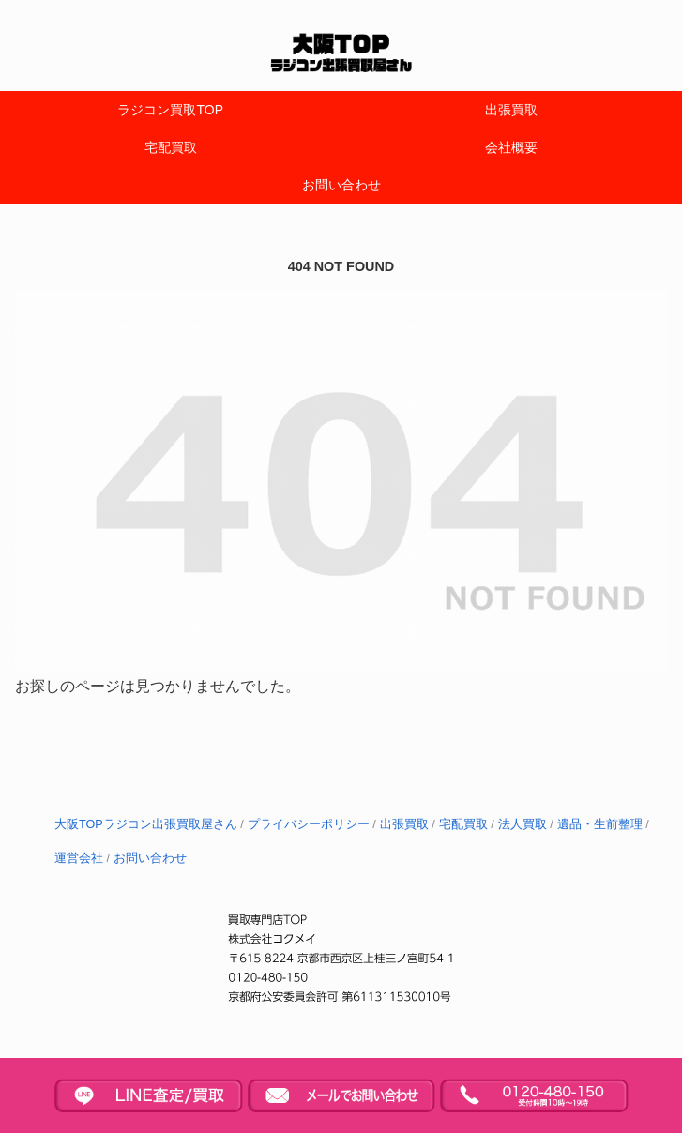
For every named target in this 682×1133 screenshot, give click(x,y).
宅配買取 (463, 824)
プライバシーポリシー (309, 824)
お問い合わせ (150, 858)
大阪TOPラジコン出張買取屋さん (145, 824)
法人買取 (522, 824)
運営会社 (78, 858)
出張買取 (404, 824)
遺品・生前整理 (600, 824)
